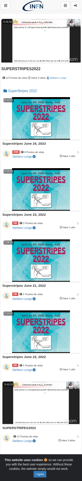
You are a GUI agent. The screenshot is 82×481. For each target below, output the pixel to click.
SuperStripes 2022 (20, 91)
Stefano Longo (56, 77)
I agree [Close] (40, 474)
